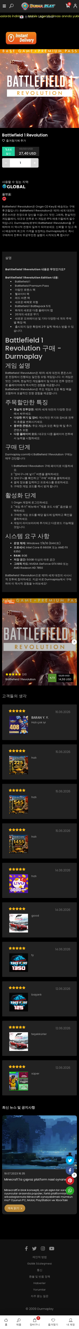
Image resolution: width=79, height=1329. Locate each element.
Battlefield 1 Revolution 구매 (32, 466)
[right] (74, 642)
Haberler (39, 1283)
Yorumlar (39, 1290)
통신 (39, 1270)
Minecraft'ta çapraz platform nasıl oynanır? (36, 1180)
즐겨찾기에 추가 (14, 141)
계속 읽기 (15, 1208)
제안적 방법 (39, 1257)
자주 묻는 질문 (39, 1296)
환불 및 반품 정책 (39, 1277)
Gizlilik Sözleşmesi (39, 1264)
